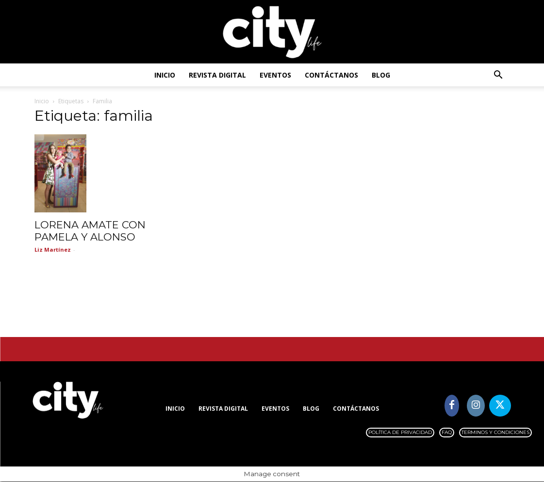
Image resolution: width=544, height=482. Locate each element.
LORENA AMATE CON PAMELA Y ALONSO (90, 231)
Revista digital (217, 75)
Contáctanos (331, 75)
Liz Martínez (52, 249)
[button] (498, 75)
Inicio (164, 75)
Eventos (275, 75)
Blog (381, 75)
